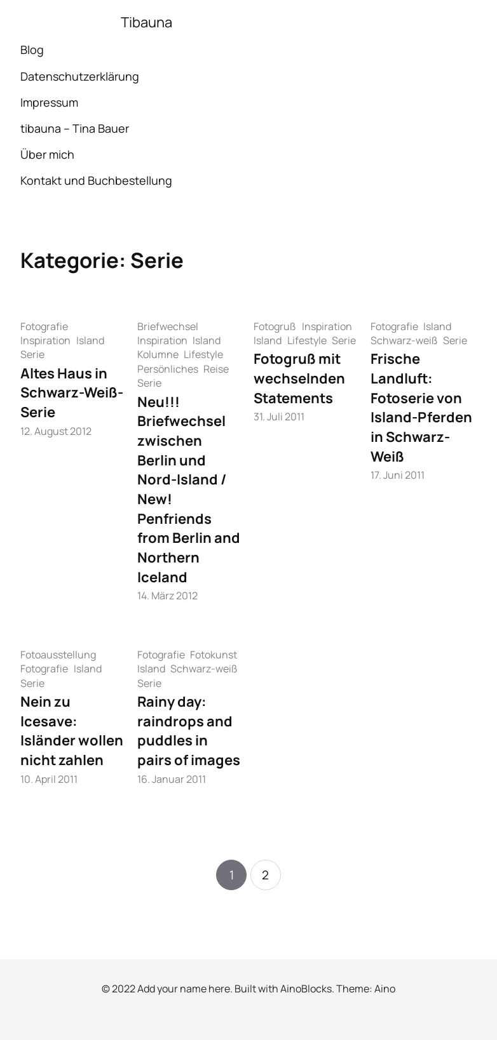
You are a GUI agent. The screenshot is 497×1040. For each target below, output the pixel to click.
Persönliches (167, 369)
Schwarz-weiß (404, 340)
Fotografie (44, 326)
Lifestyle (203, 354)
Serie (32, 354)
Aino (384, 989)
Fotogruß (275, 326)
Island (90, 340)
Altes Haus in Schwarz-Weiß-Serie (71, 393)
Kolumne (158, 354)
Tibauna (146, 22)
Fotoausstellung (58, 655)
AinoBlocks (306, 989)
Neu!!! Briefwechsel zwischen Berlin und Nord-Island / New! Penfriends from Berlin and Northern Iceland (188, 489)
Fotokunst (213, 655)
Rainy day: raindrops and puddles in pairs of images (188, 731)
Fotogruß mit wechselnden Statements (299, 378)
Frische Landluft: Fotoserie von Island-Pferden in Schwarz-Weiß (421, 407)
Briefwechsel (167, 326)
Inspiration (45, 340)
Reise (216, 369)
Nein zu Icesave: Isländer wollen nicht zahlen (71, 731)
